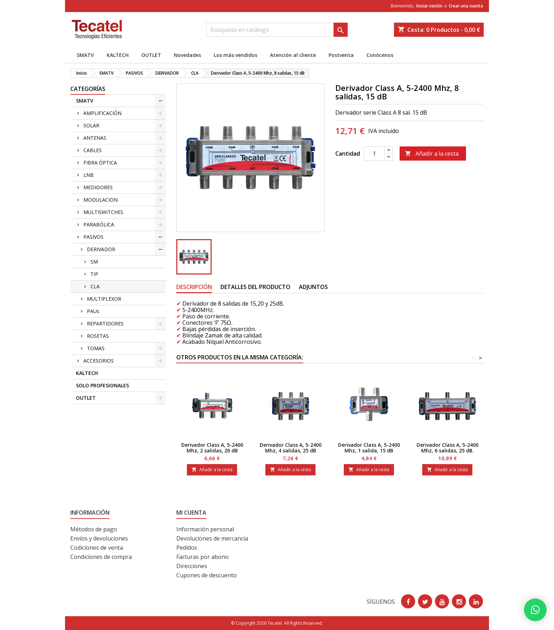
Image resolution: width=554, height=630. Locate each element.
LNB (88, 175)
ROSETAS (98, 336)
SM (94, 261)
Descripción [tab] (194, 287)
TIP (94, 274)
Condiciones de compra (101, 557)
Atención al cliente (293, 55)
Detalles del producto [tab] (255, 287)
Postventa (341, 55)
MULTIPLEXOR (104, 298)
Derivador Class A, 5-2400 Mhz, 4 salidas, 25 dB (291, 447)
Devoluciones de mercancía (212, 538)
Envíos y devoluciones (99, 538)
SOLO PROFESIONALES (102, 385)
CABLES (92, 150)
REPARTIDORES (105, 323)
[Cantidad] (374, 153)
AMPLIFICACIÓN (102, 113)
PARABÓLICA (98, 224)
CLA (95, 286)
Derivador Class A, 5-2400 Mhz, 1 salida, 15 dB (369, 447)
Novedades (187, 55)
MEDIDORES (98, 187)
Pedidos (186, 547)
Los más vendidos (235, 55)
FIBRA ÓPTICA (100, 162)
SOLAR (91, 125)
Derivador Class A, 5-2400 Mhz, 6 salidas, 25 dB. (447, 447)
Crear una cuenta (466, 6)
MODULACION (100, 199)
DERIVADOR (101, 249)
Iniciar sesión (429, 6)
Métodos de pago (93, 529)
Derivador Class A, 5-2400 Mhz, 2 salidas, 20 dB (212, 447)
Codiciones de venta (96, 547)
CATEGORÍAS (87, 89)
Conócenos (379, 55)
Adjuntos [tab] (313, 287)
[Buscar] (277, 30)
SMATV (85, 55)
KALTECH (118, 55)
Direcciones (191, 566)
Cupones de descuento (206, 575)
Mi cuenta (191, 512)
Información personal (205, 529)
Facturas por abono (202, 557)
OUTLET (151, 55)
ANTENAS (94, 137)
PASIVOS (93, 236)
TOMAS (96, 348)
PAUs (93, 311)
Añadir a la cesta (432, 153)
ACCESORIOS (98, 360)
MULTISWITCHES (103, 212)
